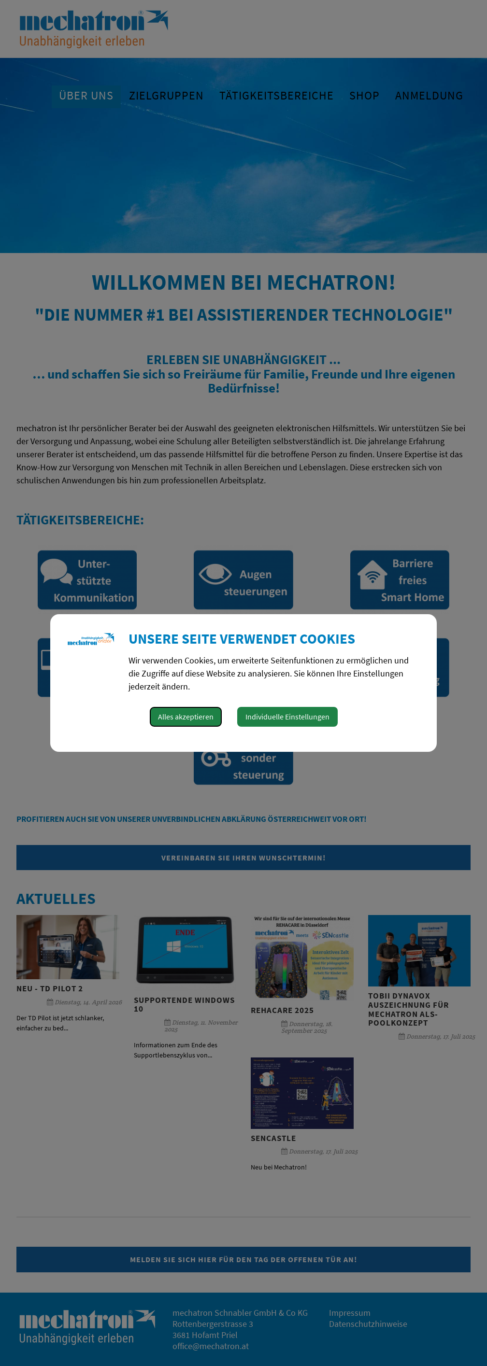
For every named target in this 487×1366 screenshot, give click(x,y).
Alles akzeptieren (186, 716)
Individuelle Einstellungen (287, 716)
